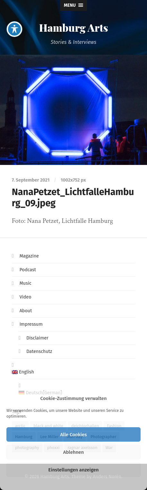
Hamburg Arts (73, 27)
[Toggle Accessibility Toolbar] (14, 14)
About (26, 311)
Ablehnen (73, 452)
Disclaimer (37, 338)
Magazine (29, 256)
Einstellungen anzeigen (73, 470)
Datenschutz (39, 351)
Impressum (31, 324)
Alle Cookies (73, 434)
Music (25, 283)
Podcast (28, 270)
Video (25, 297)
